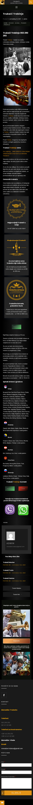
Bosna (5, 522)
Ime (3, 762)
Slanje (16, 793)
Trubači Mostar (9, 562)
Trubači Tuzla (8, 570)
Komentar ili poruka (8, 776)
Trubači (16, 1)
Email (3, 769)
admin (25, 19)
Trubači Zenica (8, 578)
